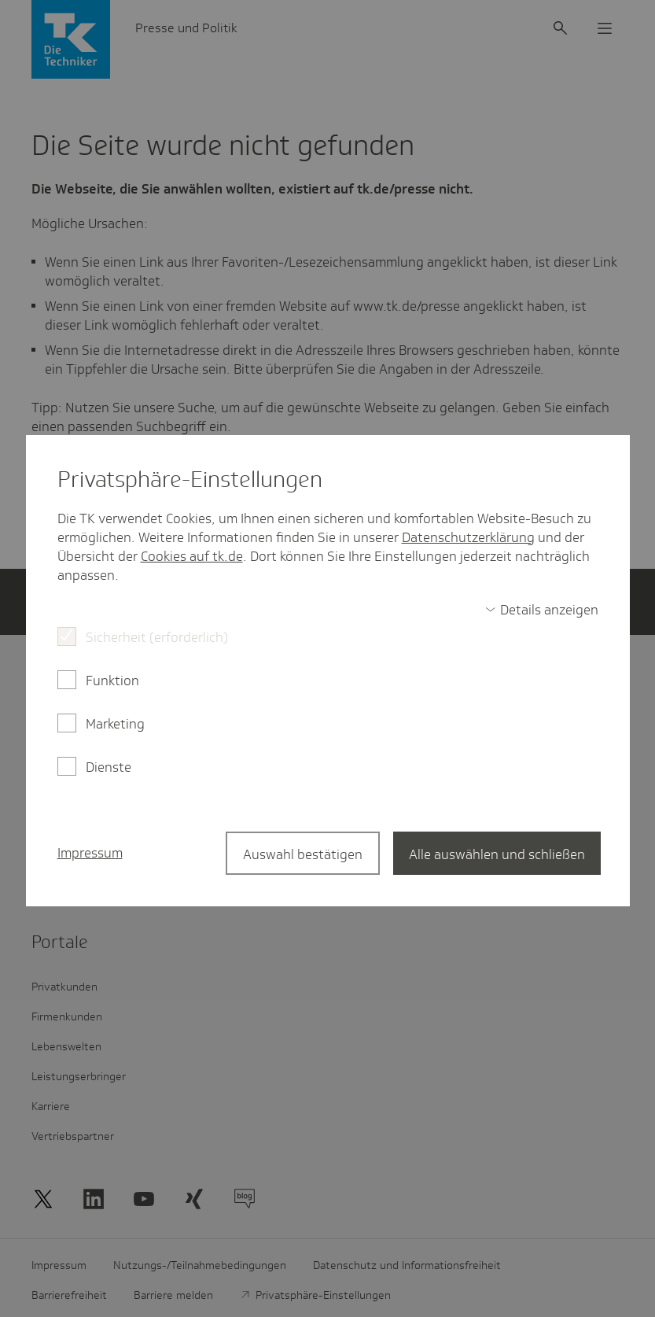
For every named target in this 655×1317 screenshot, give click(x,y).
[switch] (541, 609)
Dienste (108, 767)
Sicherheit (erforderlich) (157, 637)
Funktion (112, 680)
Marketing (115, 723)
